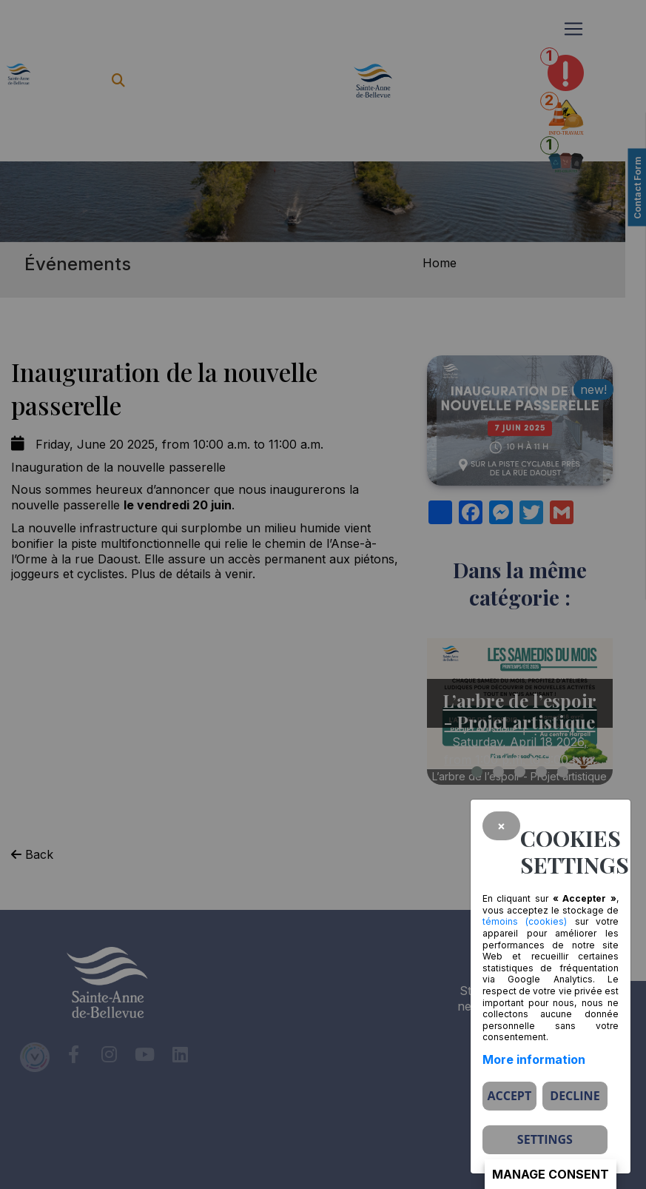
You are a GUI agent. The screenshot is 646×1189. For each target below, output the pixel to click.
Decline (574, 1096)
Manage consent (550, 1174)
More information (533, 1059)
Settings (545, 1139)
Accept (509, 1096)
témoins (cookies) (524, 921)
